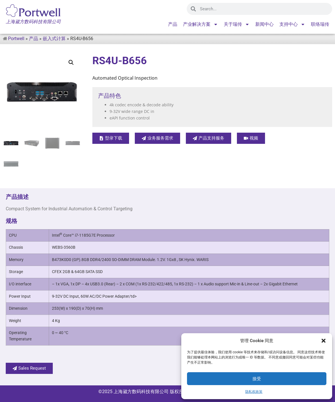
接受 (256, 378)
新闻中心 (264, 24)
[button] (323, 341)
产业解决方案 (200, 24)
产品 (172, 24)
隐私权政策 (253, 392)
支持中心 (292, 24)
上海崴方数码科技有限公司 (141, 391)
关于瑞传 (237, 24)
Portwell (16, 38)
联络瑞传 (320, 24)
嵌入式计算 (54, 38)
